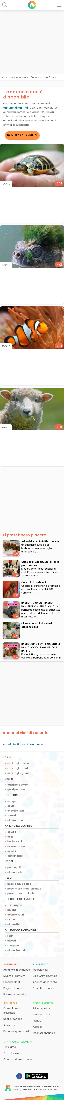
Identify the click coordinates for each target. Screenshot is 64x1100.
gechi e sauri (15, 914)
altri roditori (15, 820)
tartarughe (14, 905)
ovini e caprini (16, 846)
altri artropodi (16, 950)
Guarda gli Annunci (24, 135)
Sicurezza (10, 1003)
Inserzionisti (40, 969)
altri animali (15, 856)
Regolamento (43, 1003)
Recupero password (16, 1031)
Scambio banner (43, 988)
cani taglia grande (19, 773)
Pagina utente (12, 988)
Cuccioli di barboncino (35, 582)
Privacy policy (41, 1008)
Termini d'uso (41, 1014)
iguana (12, 910)
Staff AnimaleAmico (17, 1041)
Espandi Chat (11, 982)
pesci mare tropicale (20, 893)
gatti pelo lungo (17, 789)
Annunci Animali (19, 77)
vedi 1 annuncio (32, 744)
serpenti (12, 919)
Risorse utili (41, 964)
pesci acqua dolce (19, 884)
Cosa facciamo (13, 1053)
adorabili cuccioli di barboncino (40, 541)
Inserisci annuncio (44, 1033)
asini (10, 836)
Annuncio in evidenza (16, 969)
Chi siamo (9, 1047)
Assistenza (10, 1025)
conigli (11, 801)
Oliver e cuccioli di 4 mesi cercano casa (36, 625)
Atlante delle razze (45, 982)
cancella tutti (10, 744)
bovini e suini (15, 841)
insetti (11, 940)
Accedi (37, 1027)
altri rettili (13, 924)
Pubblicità (10, 964)
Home (4, 77)
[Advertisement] (32, 42)
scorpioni (13, 945)
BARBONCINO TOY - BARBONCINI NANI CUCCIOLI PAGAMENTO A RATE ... (40, 647)
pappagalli (14, 867)
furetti (11, 815)
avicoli (11, 851)
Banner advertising (15, 994)
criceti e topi (15, 810)
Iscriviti (37, 1020)
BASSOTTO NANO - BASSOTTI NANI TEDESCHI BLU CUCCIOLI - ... (41, 604)
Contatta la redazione (17, 1059)
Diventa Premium (14, 976)
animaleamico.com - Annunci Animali (39, 1086)
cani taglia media (18, 768)
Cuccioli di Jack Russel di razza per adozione (40, 563)
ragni (10, 936)
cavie (11, 806)
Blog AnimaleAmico (45, 976)
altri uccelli (14, 872)
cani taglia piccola (19, 763)
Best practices (12, 1019)
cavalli (11, 832)
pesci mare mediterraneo (24, 888)
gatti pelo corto (17, 784)
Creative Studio (30, 1089)
